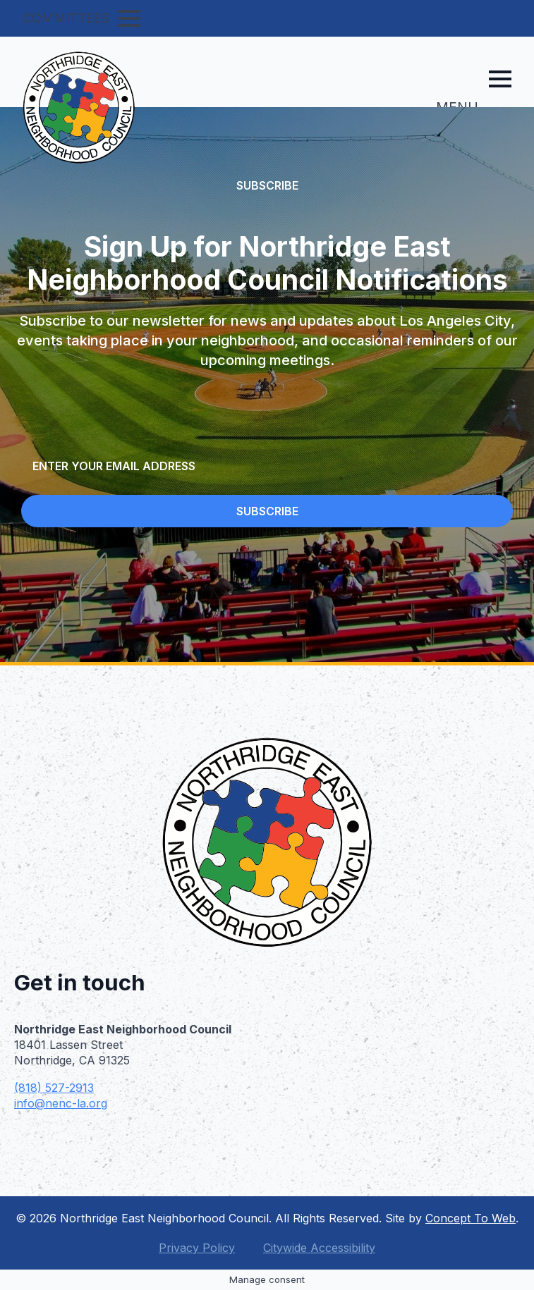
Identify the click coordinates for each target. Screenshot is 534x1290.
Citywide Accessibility (319, 1248)
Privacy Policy (197, 1248)
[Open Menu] (129, 18)
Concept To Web (470, 1218)
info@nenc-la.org (60, 1103)
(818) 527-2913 (54, 1088)
